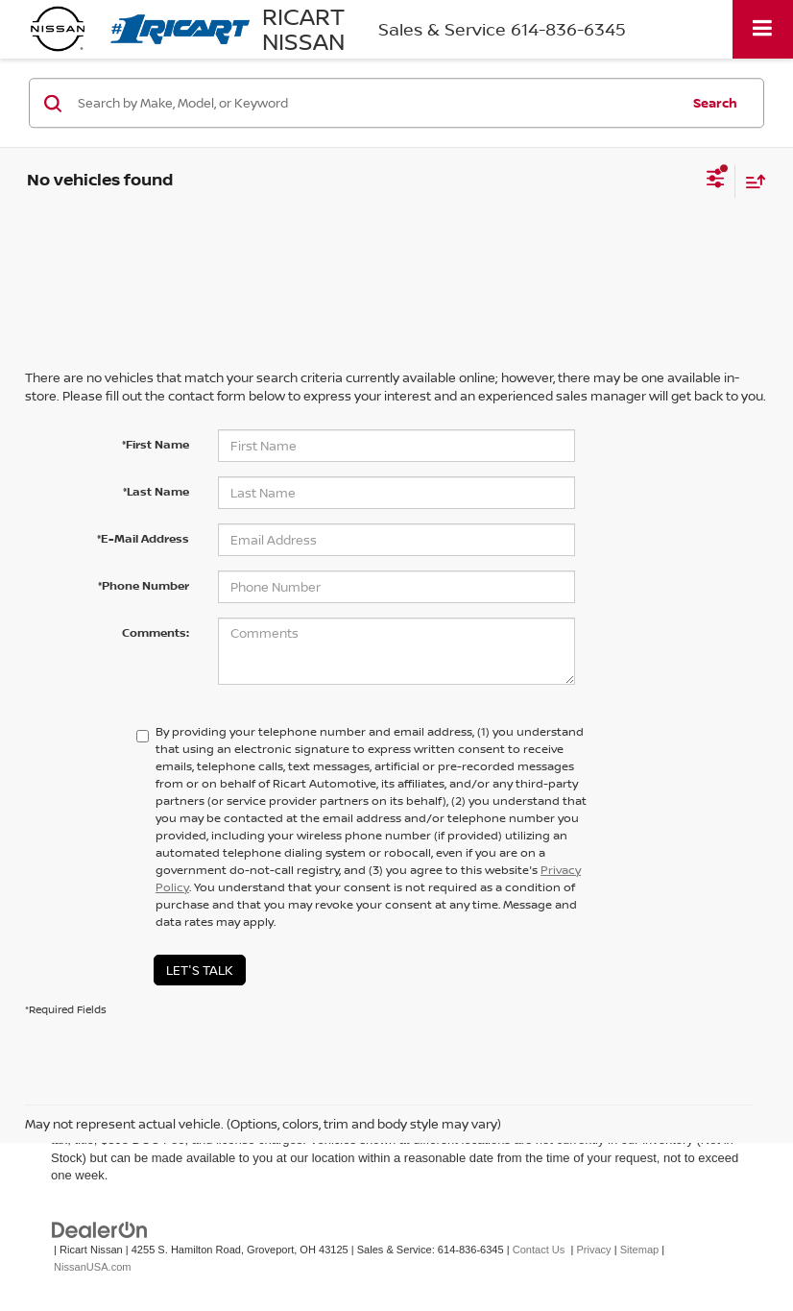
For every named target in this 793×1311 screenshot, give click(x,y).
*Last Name (156, 491)
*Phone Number (143, 585)
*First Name (155, 444)
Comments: (155, 632)
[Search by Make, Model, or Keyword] (376, 103)
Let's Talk (199, 970)
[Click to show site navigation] (763, 29)
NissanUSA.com (92, 1267)
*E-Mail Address (143, 538)
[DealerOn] (100, 1229)
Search (715, 102)
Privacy (593, 1249)
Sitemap (640, 1249)
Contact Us (539, 1249)
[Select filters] (716, 180)
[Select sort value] (750, 181)
